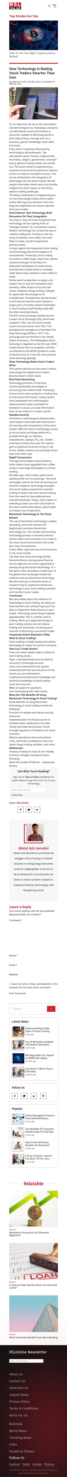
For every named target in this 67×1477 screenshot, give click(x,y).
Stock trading (16, 641)
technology (15, 223)
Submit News (19, 1395)
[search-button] (49, 6)
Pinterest (49, 1464)
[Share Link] (21, 810)
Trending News (20, 1438)
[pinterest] (43, 1096)
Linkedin (37, 1464)
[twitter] (24, 1096)
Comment (15, 920)
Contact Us (17, 1381)
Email (13, 965)
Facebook (14, 1464)
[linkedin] (34, 1096)
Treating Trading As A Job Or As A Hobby (31, 751)
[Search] (51, 1009)
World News (18, 1431)
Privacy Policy (19, 1402)
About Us (16, 1374)
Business (15, 1424)
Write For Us (18, 1415)
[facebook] (15, 1096)
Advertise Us (18, 1388)
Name (13, 955)
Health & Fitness (21, 1451)
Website (13, 974)
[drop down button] (54, 5)
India (13, 1444)
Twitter (26, 1464)
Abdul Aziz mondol (19, 82)
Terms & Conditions (23, 1408)
